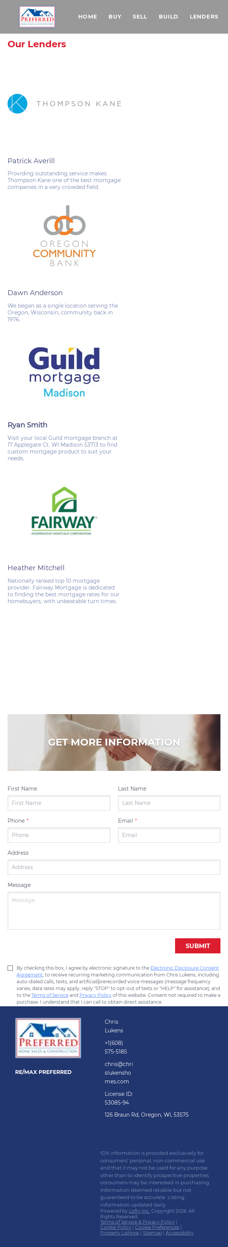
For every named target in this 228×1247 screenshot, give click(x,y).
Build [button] (169, 16)
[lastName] (169, 803)
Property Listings (119, 1233)
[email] (169, 835)
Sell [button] (140, 16)
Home (87, 16)
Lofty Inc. (139, 1211)
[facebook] (20, 1155)
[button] (37, 17)
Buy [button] (115, 16)
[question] (114, 911)
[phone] (59, 835)
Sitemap (152, 1233)
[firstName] (59, 803)
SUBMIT (198, 946)
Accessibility (180, 1233)
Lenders (204, 16)
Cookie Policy (115, 1227)
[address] (114, 867)
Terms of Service (49, 995)
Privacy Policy (95, 995)
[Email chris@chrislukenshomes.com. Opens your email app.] (117, 1073)
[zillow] (51, 1155)
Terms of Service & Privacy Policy (137, 1222)
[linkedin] (36, 1155)
